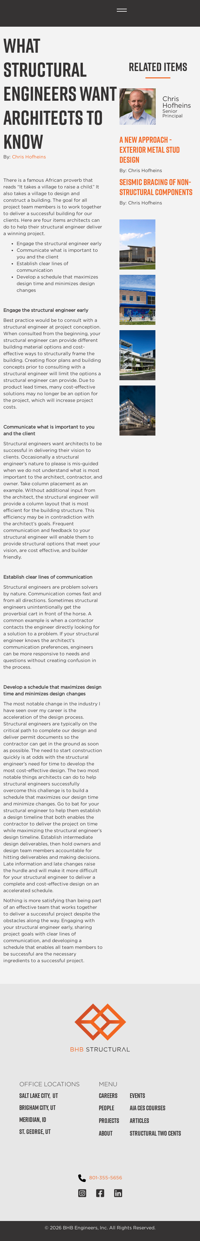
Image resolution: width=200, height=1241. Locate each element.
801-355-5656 (105, 1177)
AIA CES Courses (147, 1108)
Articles (139, 1121)
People (106, 1108)
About (105, 1133)
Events (137, 1096)
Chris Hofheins (29, 156)
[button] (121, 10)
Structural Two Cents (155, 1133)
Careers (108, 1096)
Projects (109, 1121)
